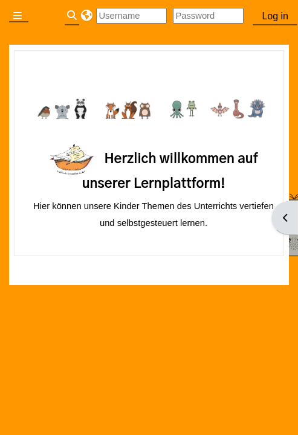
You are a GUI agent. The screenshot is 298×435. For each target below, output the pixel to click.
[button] (86, 15)
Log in (275, 16)
